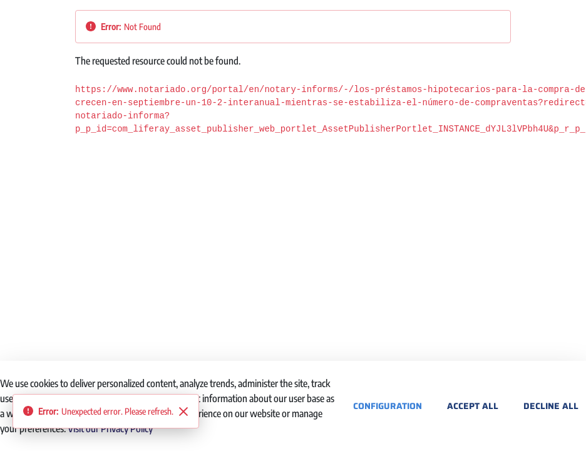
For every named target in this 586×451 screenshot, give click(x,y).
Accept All (472, 406)
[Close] (183, 412)
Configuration (387, 406)
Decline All (550, 406)
